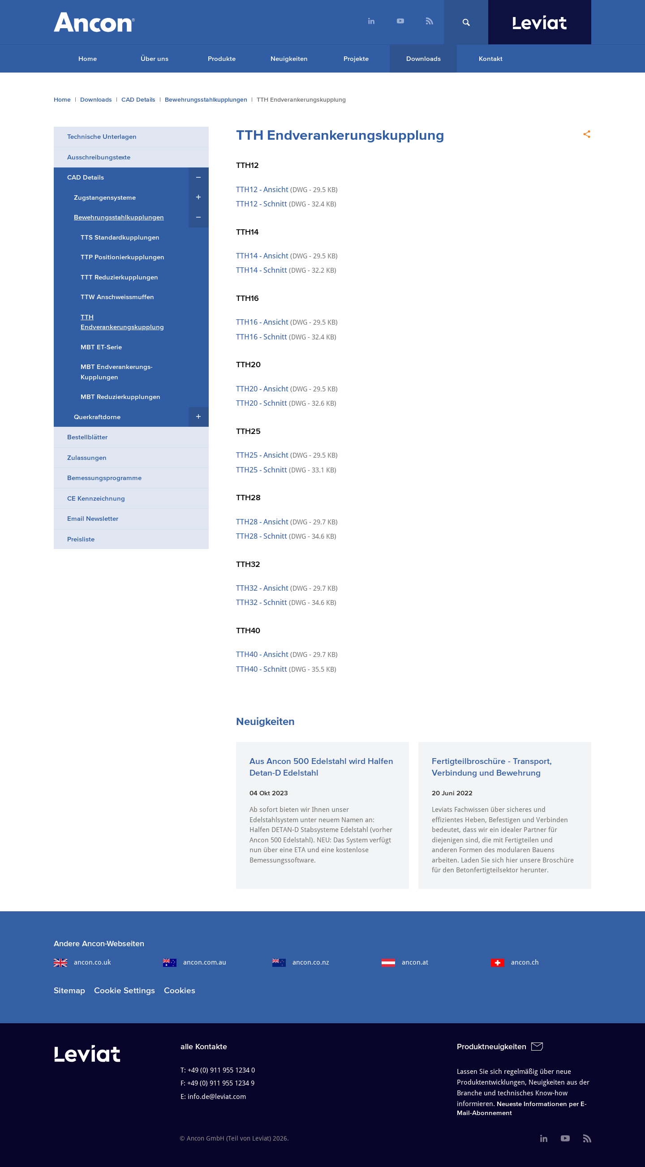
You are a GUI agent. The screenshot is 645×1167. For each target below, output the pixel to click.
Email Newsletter (92, 518)
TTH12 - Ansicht (262, 189)
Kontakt (491, 58)
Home (87, 58)
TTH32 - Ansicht (262, 588)
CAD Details (138, 99)
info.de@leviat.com (217, 1097)
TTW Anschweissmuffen (117, 296)
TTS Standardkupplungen (120, 237)
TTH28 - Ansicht (263, 521)
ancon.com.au (194, 962)
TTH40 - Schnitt (261, 669)
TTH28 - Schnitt (262, 536)
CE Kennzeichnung (96, 498)
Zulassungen (87, 457)
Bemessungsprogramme (104, 477)
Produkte (222, 58)
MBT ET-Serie (101, 347)
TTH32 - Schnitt (261, 602)
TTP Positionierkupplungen (122, 257)
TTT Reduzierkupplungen (119, 277)
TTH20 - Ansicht (262, 388)
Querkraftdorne (97, 416)
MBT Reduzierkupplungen (120, 396)
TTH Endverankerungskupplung (122, 322)
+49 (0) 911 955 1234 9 (220, 1083)
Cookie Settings (124, 990)
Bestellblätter (87, 437)
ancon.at (405, 962)
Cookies (179, 990)
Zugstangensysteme (105, 197)
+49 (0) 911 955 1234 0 (221, 1070)
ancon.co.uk (82, 962)
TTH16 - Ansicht (263, 321)
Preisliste (81, 539)
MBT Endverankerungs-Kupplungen (117, 372)
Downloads (423, 58)
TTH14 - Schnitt (261, 270)
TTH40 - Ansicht (262, 654)
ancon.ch (515, 962)
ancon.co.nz (300, 962)
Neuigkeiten (289, 58)
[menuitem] (371, 22)
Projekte (356, 58)
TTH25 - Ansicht (263, 454)
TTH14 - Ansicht (263, 255)
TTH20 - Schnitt (261, 403)
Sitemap (69, 990)
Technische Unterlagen (102, 136)
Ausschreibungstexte (98, 157)
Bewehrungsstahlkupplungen (206, 99)
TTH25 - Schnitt (261, 469)
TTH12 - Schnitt (261, 203)
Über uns (154, 58)
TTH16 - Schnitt (262, 336)
